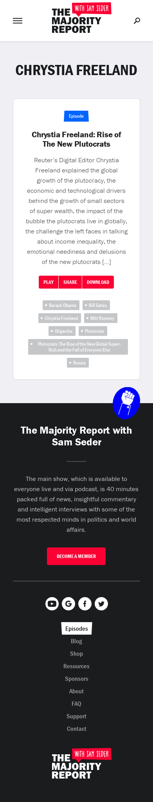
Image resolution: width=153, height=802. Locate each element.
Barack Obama (62, 305)
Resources (76, 666)
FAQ (76, 703)
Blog (76, 641)
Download (98, 282)
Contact (76, 728)
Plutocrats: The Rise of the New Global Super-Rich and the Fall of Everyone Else (79, 347)
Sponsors (76, 678)
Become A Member (76, 556)
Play (48, 282)
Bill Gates (98, 305)
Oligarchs (63, 331)
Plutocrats (94, 331)
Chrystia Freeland (61, 318)
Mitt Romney (102, 318)
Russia (79, 362)
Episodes (76, 628)
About (76, 691)
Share (70, 282)
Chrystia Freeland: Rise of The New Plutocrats (76, 139)
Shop (76, 653)
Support (76, 716)
